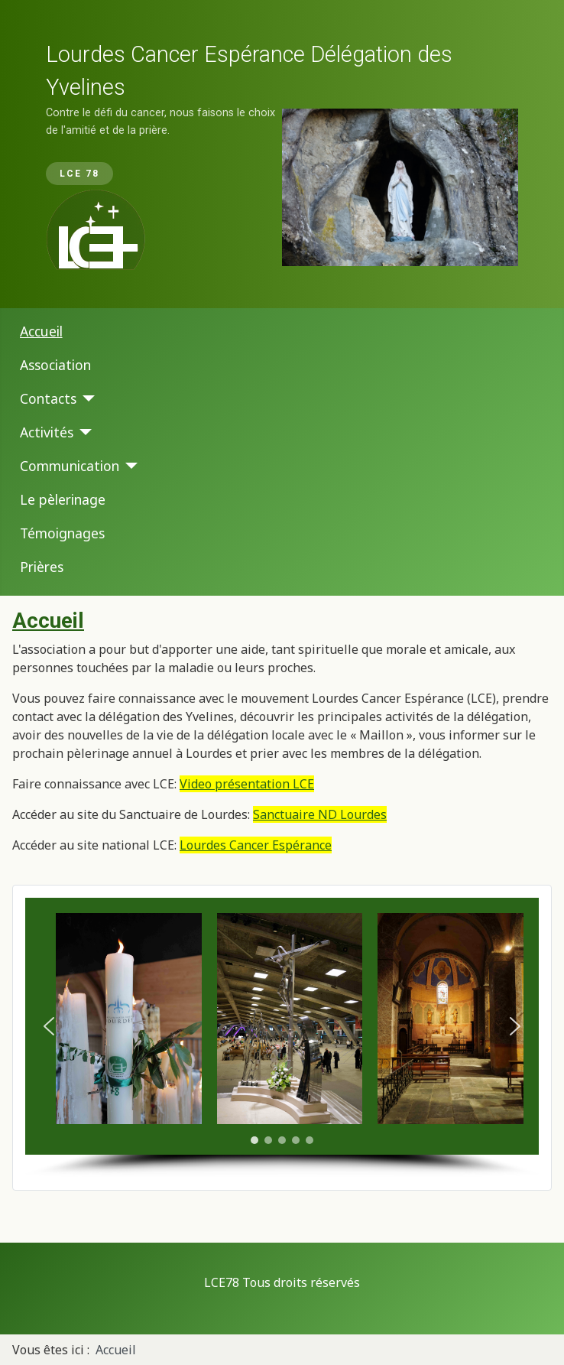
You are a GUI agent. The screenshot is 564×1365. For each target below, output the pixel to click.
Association (55, 365)
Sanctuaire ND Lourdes (320, 814)
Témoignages (62, 533)
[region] (282, 154)
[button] (49, 1026)
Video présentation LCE (247, 783)
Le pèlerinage (62, 499)
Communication (69, 466)
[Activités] (82, 432)
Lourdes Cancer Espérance (256, 845)
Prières (41, 566)
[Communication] (128, 466)
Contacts (48, 398)
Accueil (41, 331)
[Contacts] (86, 398)
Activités (46, 432)
